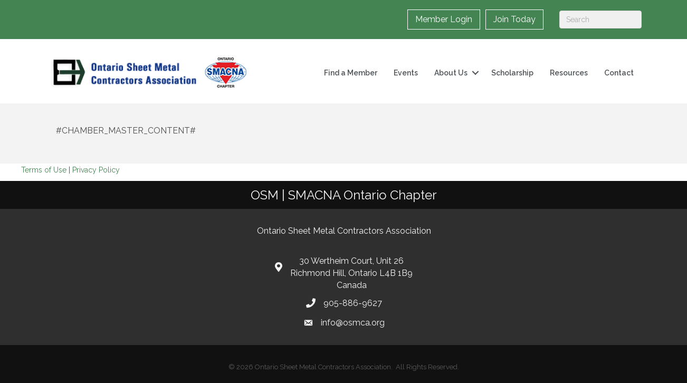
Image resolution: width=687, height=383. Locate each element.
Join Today (514, 19)
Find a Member (350, 73)
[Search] (600, 19)
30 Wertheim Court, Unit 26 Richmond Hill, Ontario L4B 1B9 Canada (351, 273)
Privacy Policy (96, 170)
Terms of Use (43, 170)
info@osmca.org (353, 323)
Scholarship (512, 73)
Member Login (443, 19)
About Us (450, 73)
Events (406, 73)
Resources (569, 73)
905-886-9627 (352, 303)
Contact (619, 73)
